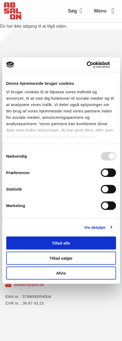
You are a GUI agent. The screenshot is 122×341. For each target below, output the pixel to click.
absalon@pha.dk (29, 284)
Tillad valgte (60, 258)
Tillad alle (61, 243)
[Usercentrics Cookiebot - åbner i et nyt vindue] (92, 64)
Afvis (61, 273)
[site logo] (12, 10)
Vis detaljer (95, 227)
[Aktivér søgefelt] (76, 11)
